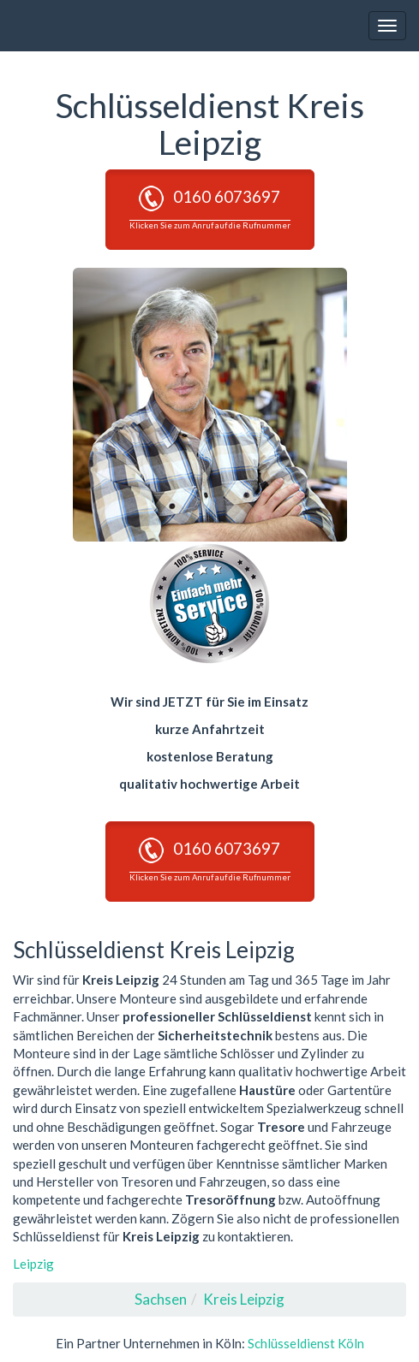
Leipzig (33, 1263)
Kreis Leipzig (243, 1299)
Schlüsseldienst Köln (306, 1343)
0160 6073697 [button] (209, 208)
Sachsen (161, 1299)
